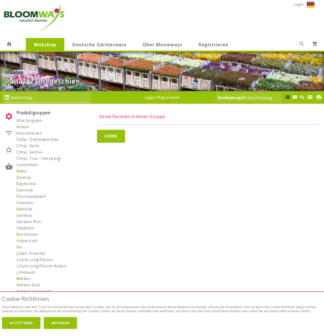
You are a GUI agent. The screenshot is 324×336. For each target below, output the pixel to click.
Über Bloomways (162, 44)
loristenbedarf (31, 196)
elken (23, 278)
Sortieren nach (231, 97)
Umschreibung (245, 97)
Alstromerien (29, 133)
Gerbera (24, 215)
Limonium (25, 272)
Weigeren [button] (60, 323)
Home (111, 136)
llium (22, 126)
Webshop (45, 44)
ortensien (27, 234)
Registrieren (213, 44)
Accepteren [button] (21, 323)
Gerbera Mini (28, 221)
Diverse (23, 177)
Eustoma (24, 190)
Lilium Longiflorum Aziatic (41, 265)
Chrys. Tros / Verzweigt (39, 158)
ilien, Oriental (30, 253)
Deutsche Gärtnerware (99, 44)
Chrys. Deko (27, 145)
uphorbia (26, 183)
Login (298, 4)
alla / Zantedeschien (37, 139)
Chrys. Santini (29, 152)
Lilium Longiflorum (34, 259)
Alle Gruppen (29, 120)
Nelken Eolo (28, 284)
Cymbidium (27, 164)
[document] (162, 305)
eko (21, 171)
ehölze (24, 209)
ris (19, 246)
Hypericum (27, 240)
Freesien (24, 202)
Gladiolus (25, 227)
